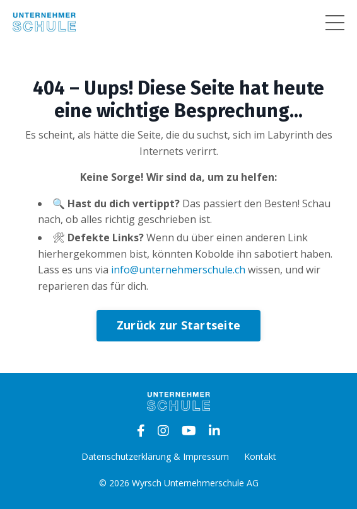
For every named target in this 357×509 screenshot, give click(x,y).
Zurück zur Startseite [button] (178, 325)
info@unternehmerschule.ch (178, 270)
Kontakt (260, 456)
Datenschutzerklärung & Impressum (155, 456)
